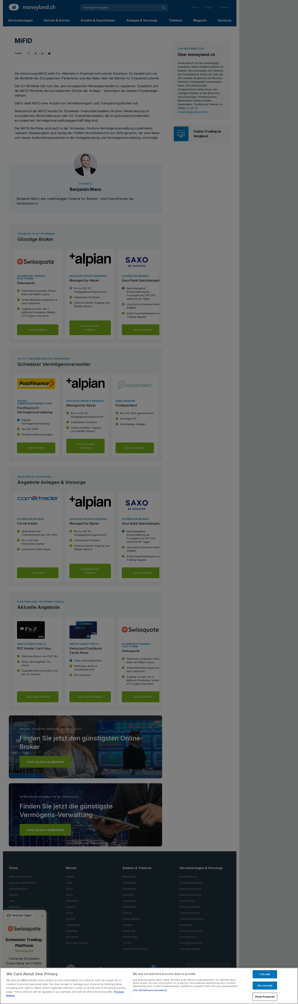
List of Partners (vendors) (150, 990)
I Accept (265, 974)
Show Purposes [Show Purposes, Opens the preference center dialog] (265, 996)
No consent (265, 985)
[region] (149, 986)
